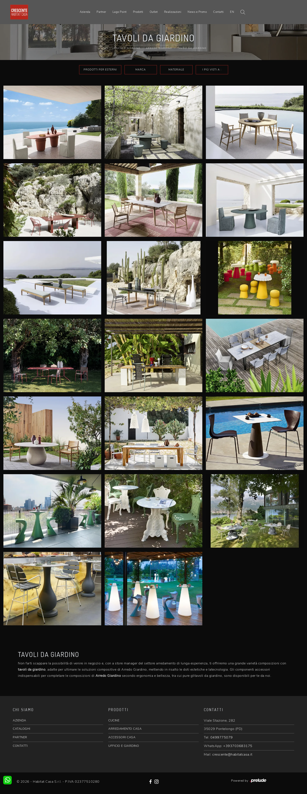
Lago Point (120, 12)
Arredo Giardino (159, 48)
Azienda (85, 12)
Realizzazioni (172, 12)
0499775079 (221, 737)
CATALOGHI (21, 729)
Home (105, 48)
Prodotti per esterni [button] (100, 69)
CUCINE (113, 720)
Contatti (218, 12)
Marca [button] (140, 69)
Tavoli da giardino (192, 48)
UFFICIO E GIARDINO (123, 746)
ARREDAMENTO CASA (125, 729)
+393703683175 (237, 746)
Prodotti (138, 12)
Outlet (154, 12)
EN (232, 12)
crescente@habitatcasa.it (232, 754)
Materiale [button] (176, 69)
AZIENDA (19, 720)
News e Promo (197, 12)
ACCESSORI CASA (121, 737)
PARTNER (20, 737)
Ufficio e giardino (126, 48)
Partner (101, 12)
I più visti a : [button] (212, 69)
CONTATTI (20, 746)
